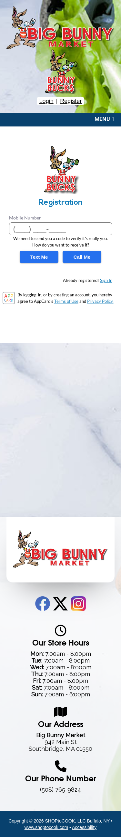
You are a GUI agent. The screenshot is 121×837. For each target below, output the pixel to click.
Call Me (82, 257)
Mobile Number (25, 217)
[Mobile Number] (60, 228)
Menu (104, 119)
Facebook (42, 603)
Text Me (39, 257)
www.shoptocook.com (46, 827)
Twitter (60, 603)
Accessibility (84, 827)
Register (71, 101)
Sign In (106, 280)
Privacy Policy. (100, 301)
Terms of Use (66, 301)
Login (46, 101)
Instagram (78, 603)
